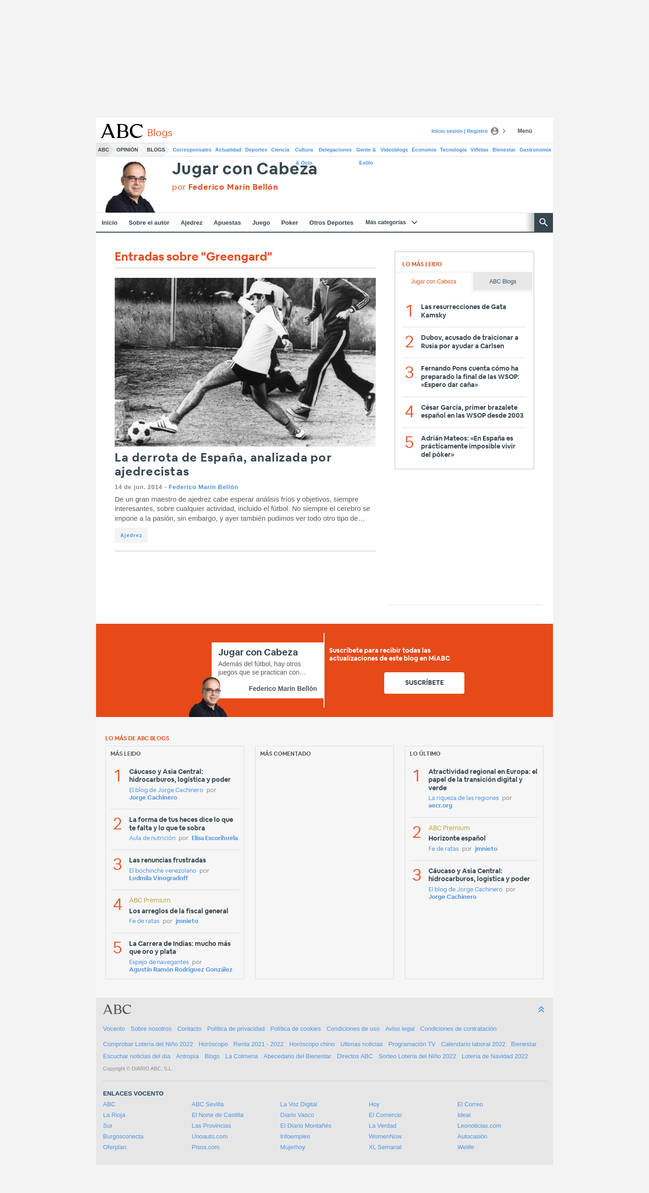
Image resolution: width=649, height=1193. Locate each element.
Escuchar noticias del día (137, 1056)
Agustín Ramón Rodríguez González (181, 970)
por (225, 187)
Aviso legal (399, 1028)
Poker (289, 222)
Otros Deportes (331, 222)
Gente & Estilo (366, 151)
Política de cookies (295, 1028)
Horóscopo (213, 1044)
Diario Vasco (297, 1115)
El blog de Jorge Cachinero (166, 790)
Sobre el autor (149, 222)
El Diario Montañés (305, 1126)
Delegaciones (335, 149)
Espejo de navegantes (159, 962)
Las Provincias (211, 1126)
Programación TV (411, 1044)
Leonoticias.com (479, 1126)
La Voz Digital (299, 1104)
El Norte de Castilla (217, 1115)
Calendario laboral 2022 (473, 1044)
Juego (261, 222)
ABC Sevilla (208, 1104)
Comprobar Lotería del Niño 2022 (148, 1044)
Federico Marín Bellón (203, 486)
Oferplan (114, 1147)
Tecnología (453, 149)
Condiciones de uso (353, 1028)
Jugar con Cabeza (245, 169)
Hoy (374, 1104)
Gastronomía (535, 149)
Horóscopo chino (312, 1044)
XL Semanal (385, 1147)
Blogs (156, 149)
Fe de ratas (144, 921)
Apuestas (227, 222)
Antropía (187, 1056)
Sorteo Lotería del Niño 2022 (417, 1056)
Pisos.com (206, 1147)
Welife (465, 1147)
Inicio (109, 222)
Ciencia (280, 149)
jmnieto (187, 921)
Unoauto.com (210, 1136)
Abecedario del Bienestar (297, 1056)
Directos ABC (355, 1056)
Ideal (463, 1115)
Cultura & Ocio (304, 151)
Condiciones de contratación (458, 1028)
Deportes (256, 149)
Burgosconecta (123, 1136)
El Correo (470, 1104)
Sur (107, 1126)
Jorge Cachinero (153, 798)
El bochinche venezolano (162, 871)
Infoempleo (295, 1136)
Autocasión (472, 1136)
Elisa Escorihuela (215, 838)
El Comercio (385, 1115)
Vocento (114, 1028)
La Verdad (382, 1126)
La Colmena (241, 1056)
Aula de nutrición (152, 838)
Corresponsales (192, 149)
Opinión (127, 149)
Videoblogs (394, 149)
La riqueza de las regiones (463, 798)
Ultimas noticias (361, 1044)
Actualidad (228, 149)
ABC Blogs (503, 281)
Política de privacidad (236, 1028)
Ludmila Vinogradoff (158, 879)
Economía (424, 149)
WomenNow (385, 1136)
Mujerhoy (292, 1147)
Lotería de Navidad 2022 (495, 1056)
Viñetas (479, 149)
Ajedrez (191, 222)
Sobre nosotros (151, 1028)
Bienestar (504, 149)
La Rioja (114, 1115)
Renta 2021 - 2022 (259, 1044)
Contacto (189, 1028)
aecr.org (440, 806)
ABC (103, 149)
